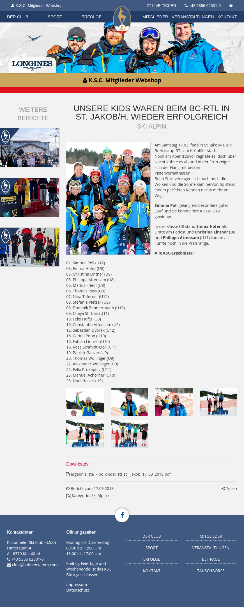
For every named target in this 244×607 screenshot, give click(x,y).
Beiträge (211, 559)
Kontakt (227, 16)
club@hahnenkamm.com (35, 564)
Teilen (229, 488)
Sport (55, 16)
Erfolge (91, 16)
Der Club (17, 16)
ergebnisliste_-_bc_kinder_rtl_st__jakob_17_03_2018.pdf (118, 474)
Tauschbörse (211, 570)
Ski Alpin (99, 495)
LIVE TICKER (161, 5)
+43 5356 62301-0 (205, 5)
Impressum (76, 584)
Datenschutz (77, 590)
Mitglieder (155, 16)
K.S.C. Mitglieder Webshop (37, 5)
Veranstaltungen (193, 16)
